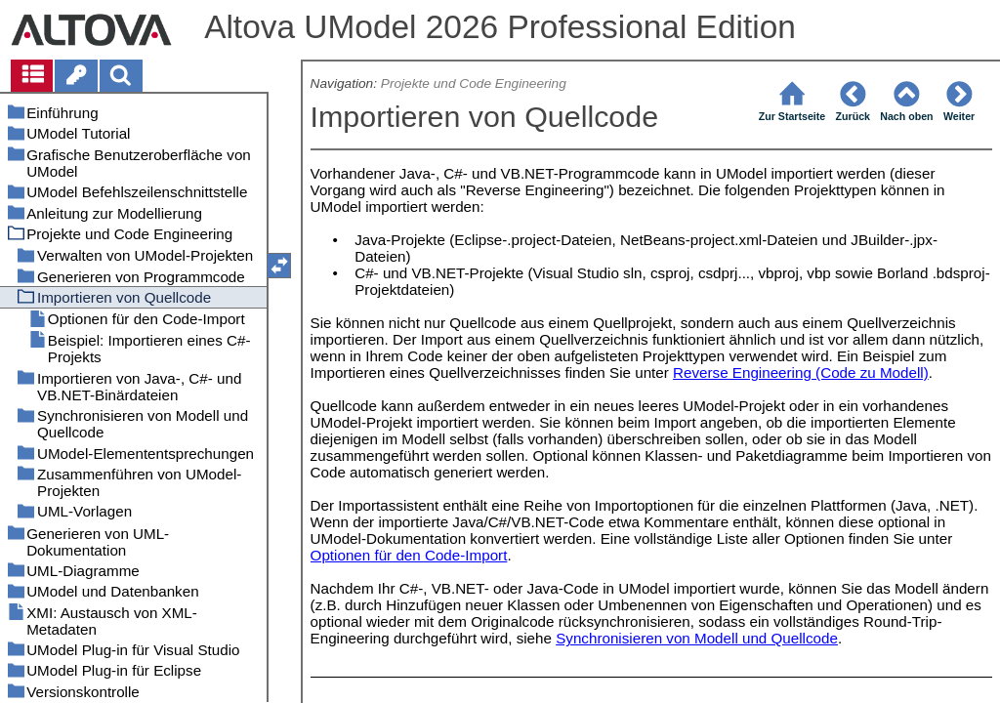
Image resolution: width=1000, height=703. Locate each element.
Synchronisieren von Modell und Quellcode (697, 638)
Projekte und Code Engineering (473, 83)
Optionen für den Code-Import (409, 555)
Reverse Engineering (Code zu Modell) (801, 372)
